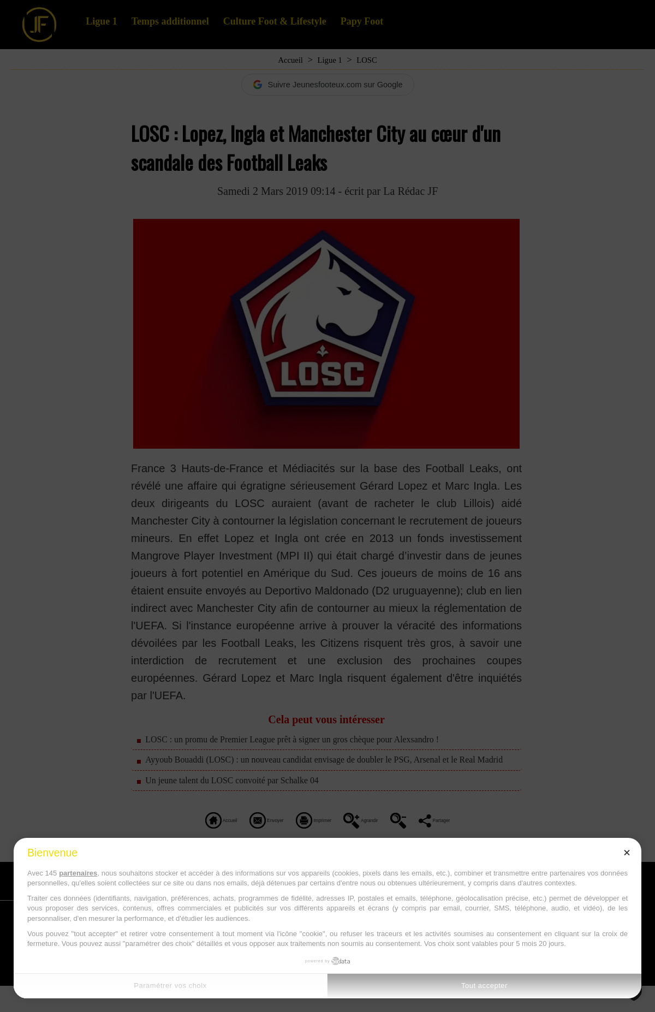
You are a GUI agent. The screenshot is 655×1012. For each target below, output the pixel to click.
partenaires (78, 873)
